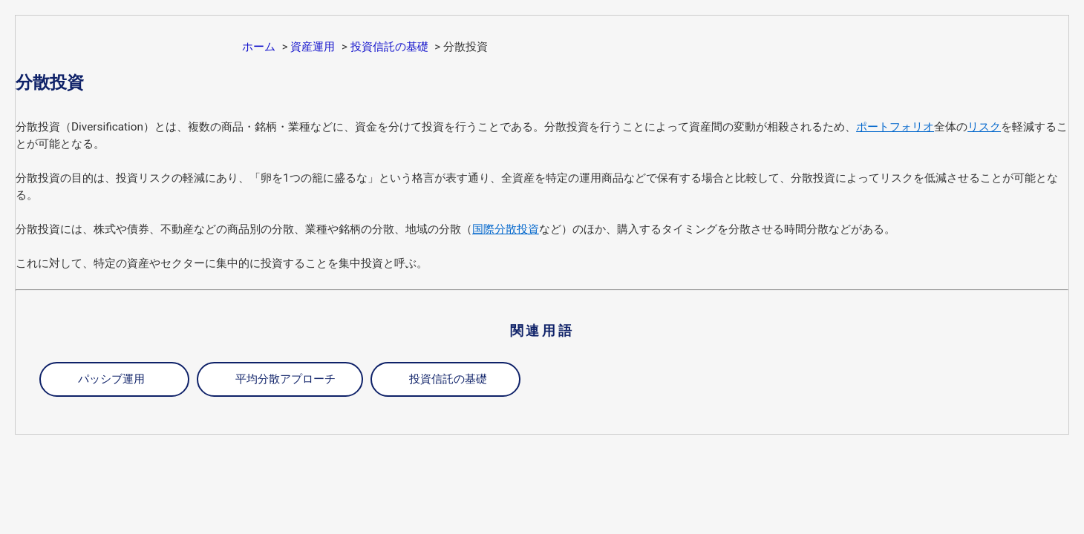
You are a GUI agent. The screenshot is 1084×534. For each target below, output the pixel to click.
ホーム (258, 46)
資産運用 (312, 46)
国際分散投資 (505, 229)
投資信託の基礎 (389, 46)
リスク (984, 127)
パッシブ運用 (111, 379)
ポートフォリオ (895, 127)
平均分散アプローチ (285, 379)
